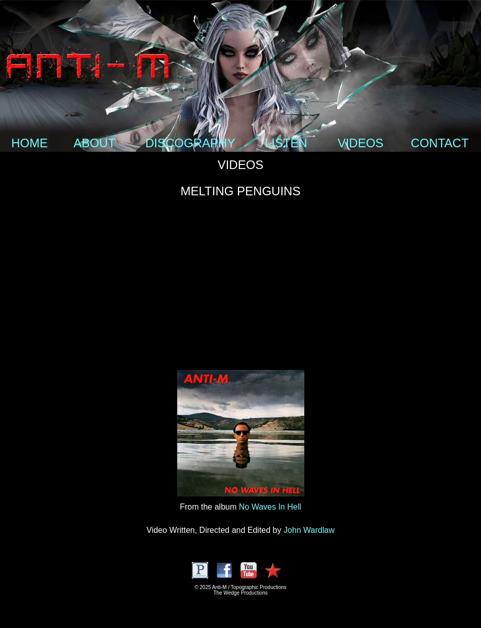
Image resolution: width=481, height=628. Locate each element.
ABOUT (94, 143)
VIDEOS (361, 143)
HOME (29, 143)
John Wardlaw (309, 530)
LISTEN (286, 143)
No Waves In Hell (270, 507)
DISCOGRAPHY (190, 143)
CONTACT (439, 143)
